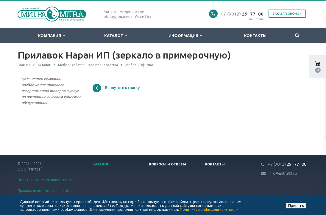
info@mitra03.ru (283, 173)
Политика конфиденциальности (46, 180)
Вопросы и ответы (167, 164)
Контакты (255, 35)
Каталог (115, 35)
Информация (185, 35)
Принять (296, 205)
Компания (51, 35)
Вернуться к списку (116, 88)
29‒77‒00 (242, 13)
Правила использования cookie (45, 191)
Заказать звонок (287, 13)
